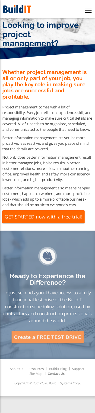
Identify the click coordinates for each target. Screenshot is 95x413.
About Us (16, 368)
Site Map (35, 373)
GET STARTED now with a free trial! (43, 217)
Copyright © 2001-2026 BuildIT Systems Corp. (47, 383)
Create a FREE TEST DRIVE (47, 337)
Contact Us (56, 373)
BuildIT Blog (57, 368)
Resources (36, 368)
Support (78, 368)
